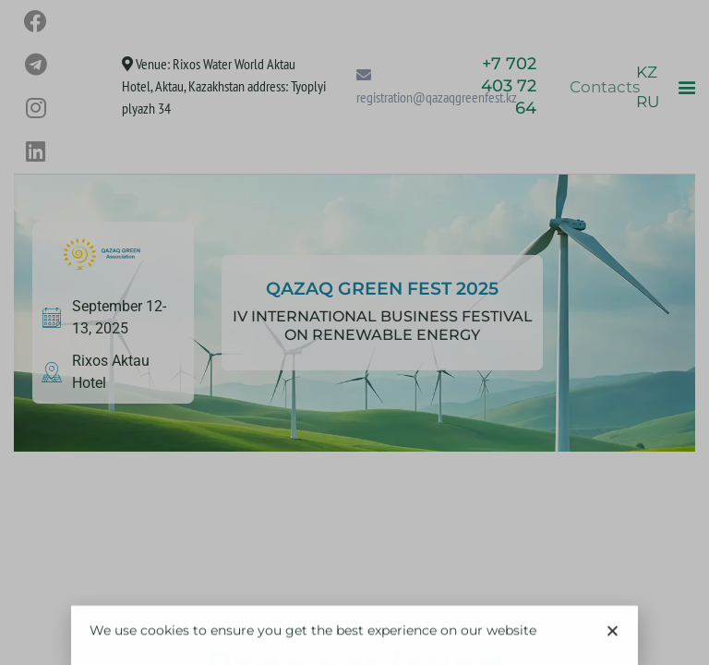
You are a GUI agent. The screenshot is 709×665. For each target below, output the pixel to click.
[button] (612, 635)
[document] (354, 332)
